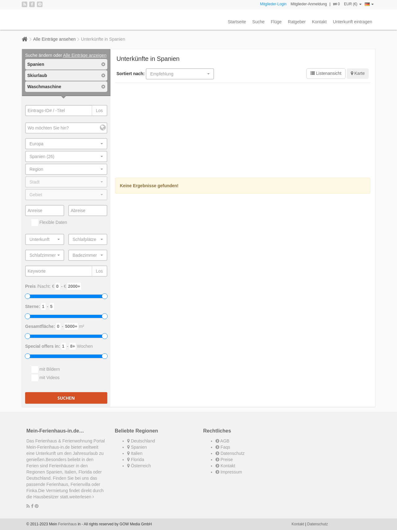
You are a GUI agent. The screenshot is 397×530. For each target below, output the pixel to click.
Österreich (139, 465)
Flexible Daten (49, 222)
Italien (134, 453)
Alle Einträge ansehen (54, 39)
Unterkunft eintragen (352, 21)
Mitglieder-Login (273, 4)
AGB (223, 440)
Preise (224, 459)
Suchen (66, 398)
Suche (258, 21)
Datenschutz (230, 453)
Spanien (137, 447)
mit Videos (45, 377)
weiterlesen (81, 496)
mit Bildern (45, 369)
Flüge (276, 21)
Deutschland (141, 440)
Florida (135, 459)
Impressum (229, 471)
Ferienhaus (67, 524)
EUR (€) (353, 4)
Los (99, 110)
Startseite (237, 21)
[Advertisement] (243, 131)
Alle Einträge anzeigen (84, 55)
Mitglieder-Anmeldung (309, 4)
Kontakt (319, 21)
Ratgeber (297, 21)
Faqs (223, 447)
